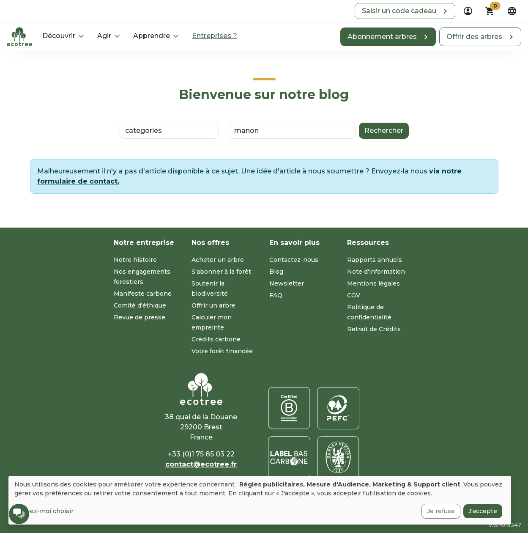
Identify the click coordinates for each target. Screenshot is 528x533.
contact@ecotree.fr (201, 464)
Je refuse (441, 511)
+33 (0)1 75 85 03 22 (201, 454)
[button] (405, 11)
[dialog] (259, 500)
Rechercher (383, 130)
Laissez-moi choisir (44, 511)
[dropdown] (468, 11)
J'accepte (482, 511)
